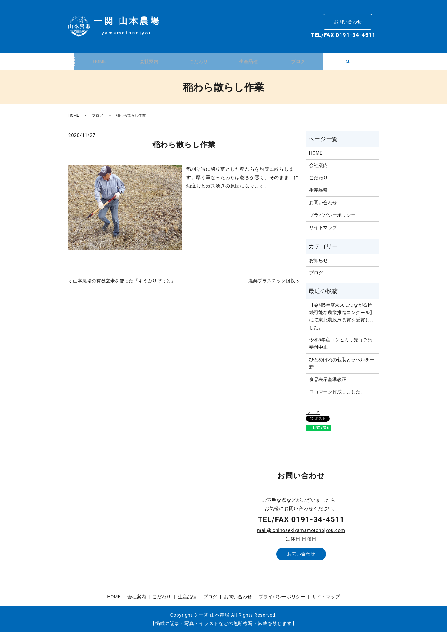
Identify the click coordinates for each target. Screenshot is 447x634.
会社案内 (149, 62)
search (351, 65)
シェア (313, 414)
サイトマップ (323, 229)
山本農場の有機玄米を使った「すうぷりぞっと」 (124, 282)
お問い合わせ (348, 20)
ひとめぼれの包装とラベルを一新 (341, 364)
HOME (99, 62)
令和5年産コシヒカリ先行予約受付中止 (340, 345)
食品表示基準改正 (327, 381)
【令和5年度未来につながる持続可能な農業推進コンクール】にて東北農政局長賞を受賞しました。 (341, 318)
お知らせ (318, 262)
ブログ (298, 62)
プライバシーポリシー (332, 216)
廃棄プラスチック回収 (271, 282)
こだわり (198, 62)
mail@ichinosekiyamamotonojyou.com (301, 532)
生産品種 (248, 62)
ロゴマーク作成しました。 (337, 393)
